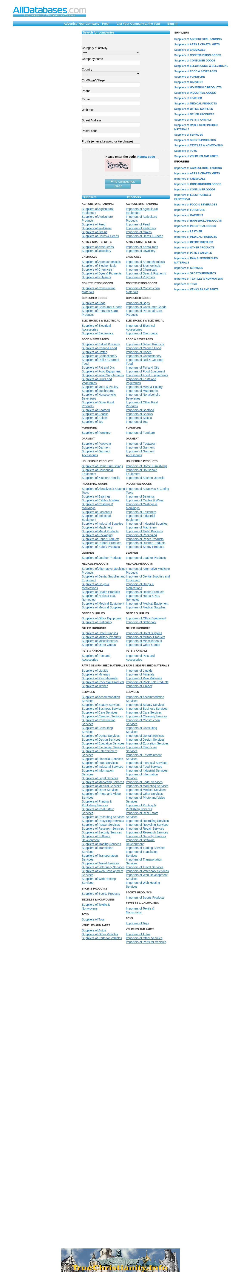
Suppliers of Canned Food (99, 348)
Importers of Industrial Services (146, 770)
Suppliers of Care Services (99, 712)
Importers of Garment (140, 447)
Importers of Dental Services (145, 735)
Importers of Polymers (140, 277)
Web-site (88, 110)
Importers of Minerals (140, 674)
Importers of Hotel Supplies (144, 633)
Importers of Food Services (144, 766)
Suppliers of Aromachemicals (101, 261)
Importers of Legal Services (144, 782)
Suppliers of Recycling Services (103, 820)
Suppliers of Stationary (97, 622)
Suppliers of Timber (95, 686)
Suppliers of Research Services (103, 828)
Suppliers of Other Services (100, 790)
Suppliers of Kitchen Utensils (101, 477)
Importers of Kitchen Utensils (145, 477)
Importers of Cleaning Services (146, 716)
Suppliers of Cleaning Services (102, 716)
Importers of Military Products (145, 637)
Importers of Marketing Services (147, 786)
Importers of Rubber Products (145, 543)
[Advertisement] (41, 72)
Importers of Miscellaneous (144, 641)
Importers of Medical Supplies (145, 607)
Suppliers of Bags (93, 303)
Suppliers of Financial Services (102, 759)
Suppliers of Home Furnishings (102, 466)
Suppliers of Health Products (101, 592)
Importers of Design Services (145, 739)
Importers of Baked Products (145, 344)
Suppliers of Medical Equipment (103, 603)
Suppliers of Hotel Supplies (100, 633)
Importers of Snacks (139, 414)
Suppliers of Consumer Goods (102, 307)
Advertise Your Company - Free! (87, 23)
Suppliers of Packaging (97, 535)
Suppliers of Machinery (97, 527)
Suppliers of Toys (93, 919)
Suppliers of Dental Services (101, 735)
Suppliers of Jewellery (96, 251)
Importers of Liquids (139, 670)
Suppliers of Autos (94, 930)
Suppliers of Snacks (95, 414)
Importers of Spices (139, 418)
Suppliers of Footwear (96, 443)
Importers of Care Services (144, 712)
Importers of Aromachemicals (145, 261)
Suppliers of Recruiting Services (103, 817)
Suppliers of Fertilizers (97, 228)
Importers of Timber (139, 686)
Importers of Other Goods (143, 644)
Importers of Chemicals (141, 269)
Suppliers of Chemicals (97, 269)
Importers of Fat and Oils (142, 367)
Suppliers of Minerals (96, 674)
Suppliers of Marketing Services (103, 782)
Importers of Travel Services (144, 867)
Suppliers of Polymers (96, 277)
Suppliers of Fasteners (97, 512)
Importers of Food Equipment (145, 371)
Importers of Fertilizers (141, 228)
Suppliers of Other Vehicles (100, 934)
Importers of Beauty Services (145, 704)
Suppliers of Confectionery (99, 356)
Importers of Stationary (141, 622)
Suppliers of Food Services (100, 762)
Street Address (92, 120)
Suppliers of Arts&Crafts (98, 247)
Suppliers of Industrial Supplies (102, 523)
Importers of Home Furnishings (146, 466)
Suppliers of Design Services (101, 739)
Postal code (89, 131)
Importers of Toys (137, 923)
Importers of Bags (138, 303)
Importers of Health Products (145, 592)
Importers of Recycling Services (147, 824)
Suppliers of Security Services (102, 832)
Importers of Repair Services (145, 828)
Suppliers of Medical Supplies (101, 607)
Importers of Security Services (146, 836)
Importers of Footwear (140, 443)
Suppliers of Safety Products (101, 546)
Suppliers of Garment (96, 447)
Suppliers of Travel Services (100, 863)
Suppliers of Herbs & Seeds (100, 236)
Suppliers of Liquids (95, 670)
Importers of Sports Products (145, 897)
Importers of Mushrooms (142, 390)
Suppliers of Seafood (96, 410)
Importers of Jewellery (140, 251)
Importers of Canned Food (143, 348)
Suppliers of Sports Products (101, 893)
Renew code (146, 156)
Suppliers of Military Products (101, 637)
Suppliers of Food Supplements (103, 375)
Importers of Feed (138, 224)
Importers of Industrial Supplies (146, 523)
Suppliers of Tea (92, 421)
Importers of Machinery (141, 527)
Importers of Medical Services (145, 790)
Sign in (172, 23)
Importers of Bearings (140, 496)
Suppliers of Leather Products (101, 557)
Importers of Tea (137, 421)
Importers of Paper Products (145, 539)
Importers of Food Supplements (147, 375)
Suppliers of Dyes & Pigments (102, 273)
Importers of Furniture (140, 432)
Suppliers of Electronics (97, 333)
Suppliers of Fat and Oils (98, 367)
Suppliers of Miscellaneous (100, 641)
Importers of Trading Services (145, 848)
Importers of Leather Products (146, 557)
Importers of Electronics (142, 333)
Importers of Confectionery (143, 356)
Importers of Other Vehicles (144, 938)
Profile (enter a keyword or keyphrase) (107, 141)
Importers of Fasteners (141, 512)
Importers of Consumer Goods (146, 307)
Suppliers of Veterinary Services (103, 867)
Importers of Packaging (141, 535)
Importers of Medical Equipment (147, 603)
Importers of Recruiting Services (147, 820)
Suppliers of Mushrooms (98, 390)
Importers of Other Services (144, 793)
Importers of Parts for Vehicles (146, 942)
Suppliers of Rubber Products (101, 543)
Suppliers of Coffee (94, 352)
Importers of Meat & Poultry (144, 387)
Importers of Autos (138, 934)
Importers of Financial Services (146, 762)
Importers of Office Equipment (146, 618)
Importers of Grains (139, 232)
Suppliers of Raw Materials (100, 678)
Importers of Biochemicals (143, 265)
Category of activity (94, 48)
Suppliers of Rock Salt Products (103, 682)
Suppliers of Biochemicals (99, 265)
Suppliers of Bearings (96, 496)
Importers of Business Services (146, 708)
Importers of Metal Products (144, 531)
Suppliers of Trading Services (101, 844)
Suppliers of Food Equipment (101, 371)
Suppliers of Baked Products (101, 344)
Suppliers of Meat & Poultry (100, 387)
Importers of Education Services (147, 743)
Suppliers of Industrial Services (102, 766)
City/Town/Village (93, 80)
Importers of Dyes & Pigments (146, 273)
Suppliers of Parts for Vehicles (102, 938)
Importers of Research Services (147, 832)
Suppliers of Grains (94, 232)
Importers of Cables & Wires (145, 500)
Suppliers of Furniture (96, 432)
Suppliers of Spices (95, 418)
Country (87, 69)
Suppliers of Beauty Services (101, 704)
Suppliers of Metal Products (100, 531)
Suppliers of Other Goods (99, 644)
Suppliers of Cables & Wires (100, 500)
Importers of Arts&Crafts (142, 247)
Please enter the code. (130, 156)
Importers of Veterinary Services (147, 871)
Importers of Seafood (140, 410)
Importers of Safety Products (145, 546)
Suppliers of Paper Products (100, 539)
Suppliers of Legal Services (100, 778)
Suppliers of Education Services (103, 743)
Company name (92, 59)
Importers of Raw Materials (144, 678)
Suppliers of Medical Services (101, 786)
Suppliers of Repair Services (101, 824)
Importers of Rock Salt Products (147, 682)
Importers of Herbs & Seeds (144, 236)
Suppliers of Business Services (102, 708)
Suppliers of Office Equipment (102, 618)
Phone (86, 91)
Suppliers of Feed (93, 224)
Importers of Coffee (139, 352)
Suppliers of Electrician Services (103, 747)
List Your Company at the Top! (138, 23)
